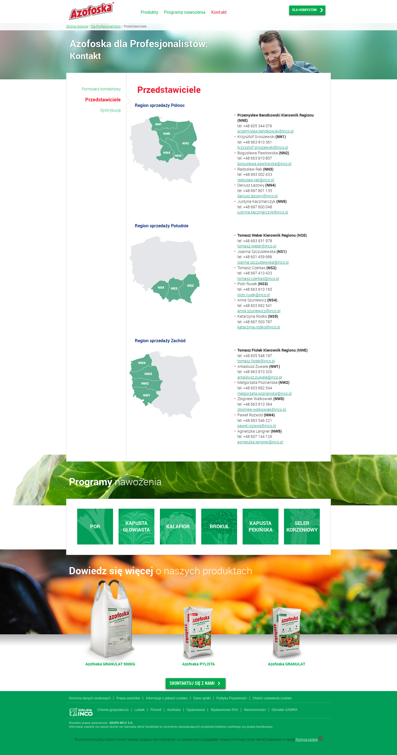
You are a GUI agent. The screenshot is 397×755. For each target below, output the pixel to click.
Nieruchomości (255, 710)
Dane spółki (202, 698)
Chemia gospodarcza (112, 710)
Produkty (149, 12)
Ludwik (139, 710)
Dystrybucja (110, 110)
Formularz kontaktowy (101, 88)
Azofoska (174, 710)
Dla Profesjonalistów (106, 26)
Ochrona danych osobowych (90, 698)
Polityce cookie (307, 739)
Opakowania (195, 710)
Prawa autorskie (128, 698)
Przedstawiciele (103, 99)
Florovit (156, 710)
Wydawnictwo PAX (224, 710)
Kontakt (219, 12)
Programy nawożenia (184, 12)
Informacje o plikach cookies (166, 698)
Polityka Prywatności (231, 698)
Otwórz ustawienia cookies (272, 698)
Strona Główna (77, 26)
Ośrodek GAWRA (284, 710)
